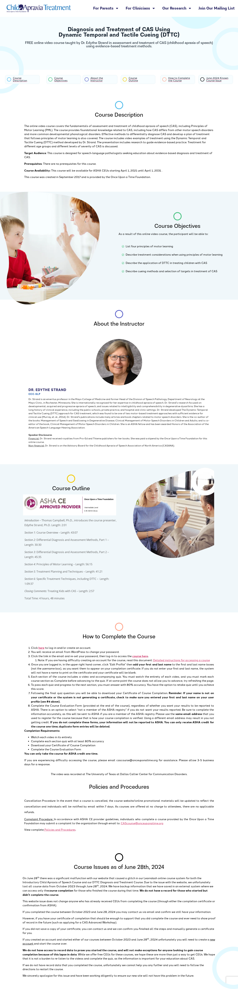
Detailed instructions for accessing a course (181, 660)
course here (140, 656)
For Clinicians (141, 8)
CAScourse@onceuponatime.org (142, 823)
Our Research (177, 8)
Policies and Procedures (60, 829)
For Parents (106, 8)
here (41, 648)
